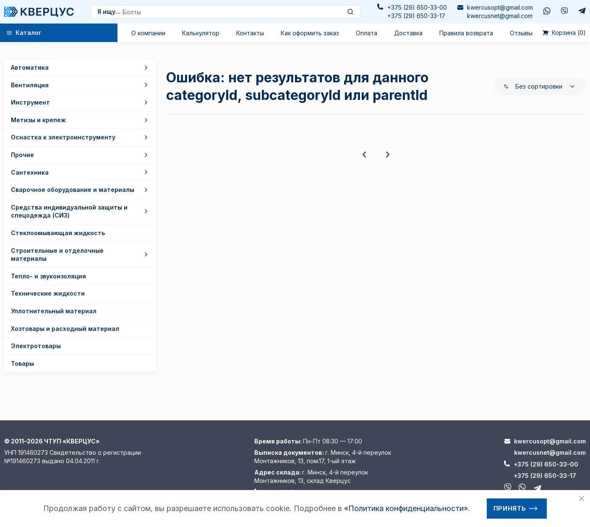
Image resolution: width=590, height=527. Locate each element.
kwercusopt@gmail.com (500, 7)
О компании (148, 33)
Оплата (366, 33)
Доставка (408, 33)
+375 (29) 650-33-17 (416, 15)
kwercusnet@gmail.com (500, 15)
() (564, 33)
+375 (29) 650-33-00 (417, 7)
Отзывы (521, 33)
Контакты (250, 33)
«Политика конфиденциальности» (406, 508)
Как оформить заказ (310, 33)
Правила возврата (466, 33)
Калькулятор (200, 33)
